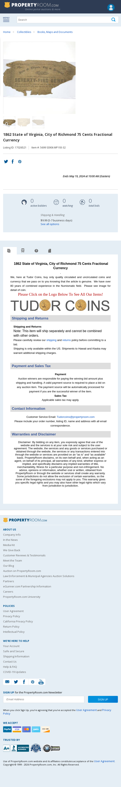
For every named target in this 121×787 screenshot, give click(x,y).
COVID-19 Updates (14, 672)
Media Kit (9, 545)
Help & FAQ (10, 667)
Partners (8, 581)
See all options (50, 224)
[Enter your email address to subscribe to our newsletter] (43, 699)
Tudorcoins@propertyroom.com (76, 416)
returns (66, 340)
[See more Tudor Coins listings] (60, 313)
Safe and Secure (13, 651)
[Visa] (17, 729)
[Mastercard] (27, 729)
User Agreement (13, 611)
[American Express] (36, 729)
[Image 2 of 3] (24, 122)
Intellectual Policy (14, 632)
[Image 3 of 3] (38, 122)
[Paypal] (8, 729)
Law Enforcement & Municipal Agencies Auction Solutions (38, 576)
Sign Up (103, 699)
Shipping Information (16, 656)
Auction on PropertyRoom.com (22, 571)
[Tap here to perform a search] (113, 19)
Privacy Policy (11, 616)
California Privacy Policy (18, 621)
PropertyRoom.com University (21, 597)
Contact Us (10, 661)
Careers (8, 591)
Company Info (12, 534)
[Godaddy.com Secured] (51, 748)
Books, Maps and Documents (55, 32)
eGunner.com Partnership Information (27, 586)
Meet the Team (12, 560)
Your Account (11, 646)
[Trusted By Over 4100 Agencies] (36, 748)
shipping (51, 340)
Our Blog (8, 566)
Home (7, 32)
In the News (10, 540)
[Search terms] (68, 19)
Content (4, 52)
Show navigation (7, 19)
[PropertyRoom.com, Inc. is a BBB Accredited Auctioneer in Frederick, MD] (16, 747)
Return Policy (11, 626)
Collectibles (24, 32)
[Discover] (46, 729)
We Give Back (11, 550)
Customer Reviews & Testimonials (24, 555)
